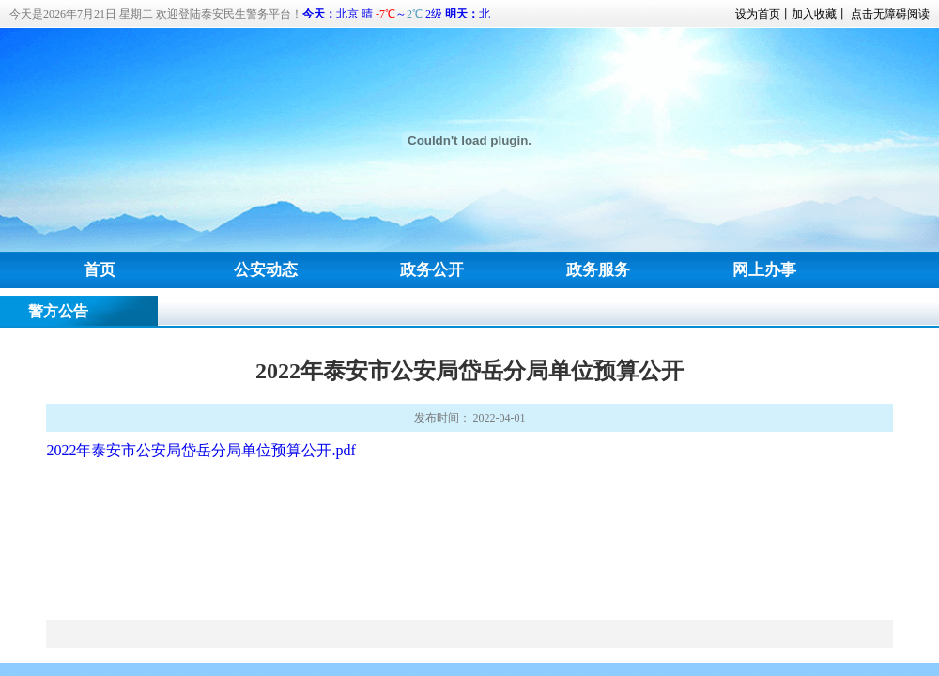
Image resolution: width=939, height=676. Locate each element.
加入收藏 (814, 14)
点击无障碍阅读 (890, 14)
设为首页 (757, 14)
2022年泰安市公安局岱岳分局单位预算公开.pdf (200, 450)
